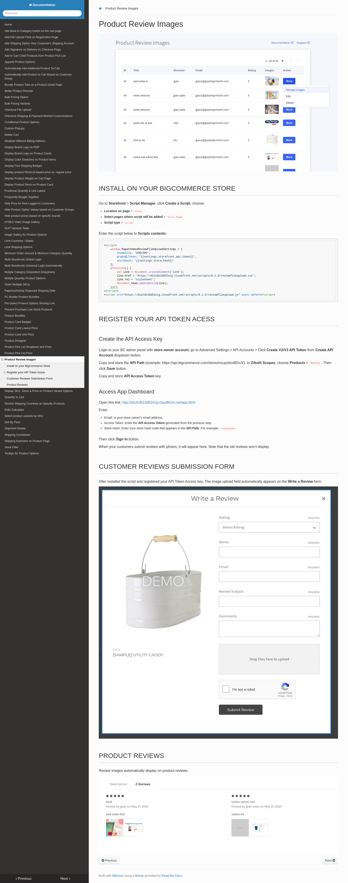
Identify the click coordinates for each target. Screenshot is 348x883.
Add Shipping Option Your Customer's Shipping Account (39, 43)
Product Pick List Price (18, 353)
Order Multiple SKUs (17, 284)
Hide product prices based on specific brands (32, 215)
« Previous (24, 878)
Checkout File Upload (17, 109)
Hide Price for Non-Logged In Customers (29, 203)
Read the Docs (172, 875)
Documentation (43, 5)
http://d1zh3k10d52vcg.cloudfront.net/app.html (158, 402)
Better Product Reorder (18, 91)
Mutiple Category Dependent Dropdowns (29, 272)
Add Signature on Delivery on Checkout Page (32, 49)
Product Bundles (14, 315)
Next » (65, 878)
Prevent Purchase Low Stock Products (28, 309)
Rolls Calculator (14, 409)
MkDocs (117, 875)
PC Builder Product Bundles (21, 296)
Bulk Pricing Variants (17, 103)
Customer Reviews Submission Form (30, 378)
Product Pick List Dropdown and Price (27, 347)
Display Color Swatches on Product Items (30, 159)
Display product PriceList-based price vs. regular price (37, 172)
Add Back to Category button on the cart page (32, 31)
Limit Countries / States (18, 240)
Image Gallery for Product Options (25, 234)
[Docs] (100, 8)
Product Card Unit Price (19, 334)
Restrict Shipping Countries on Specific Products (34, 403)
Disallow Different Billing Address (24, 141)
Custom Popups (14, 128)
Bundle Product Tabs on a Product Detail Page (33, 84)
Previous (109, 860)
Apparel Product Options (19, 62)
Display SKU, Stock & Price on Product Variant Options (38, 391)
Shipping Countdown (17, 434)
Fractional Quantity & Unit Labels (24, 190)
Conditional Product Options (21, 122)
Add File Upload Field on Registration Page (31, 37)
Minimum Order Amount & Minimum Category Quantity (38, 253)
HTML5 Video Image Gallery (22, 222)
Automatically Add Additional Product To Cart (32, 68)
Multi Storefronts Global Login (22, 259)
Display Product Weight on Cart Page (27, 178)
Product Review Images (18, 360)
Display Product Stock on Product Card (28, 184)
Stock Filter (11, 447)
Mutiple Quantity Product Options (24, 278)
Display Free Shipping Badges (23, 165)
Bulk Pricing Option (16, 97)
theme (139, 875)
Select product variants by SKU (23, 416)
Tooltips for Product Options (21, 453)
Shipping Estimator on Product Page (26, 441)
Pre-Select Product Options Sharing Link (29, 303)
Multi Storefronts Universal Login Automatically (33, 265)
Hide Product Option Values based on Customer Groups (39, 209)
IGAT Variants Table (16, 228)
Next (330, 860)
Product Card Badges (17, 321)
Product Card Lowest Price (21, 328)
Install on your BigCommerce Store (28, 366)
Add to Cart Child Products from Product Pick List (34, 55)
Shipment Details (15, 428)
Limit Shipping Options (18, 247)
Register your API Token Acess (24, 372)
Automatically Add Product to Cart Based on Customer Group (38, 76)
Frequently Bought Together (21, 197)
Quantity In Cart (14, 397)
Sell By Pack (12, 422)
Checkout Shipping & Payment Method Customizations (38, 116)
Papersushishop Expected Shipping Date (29, 290)
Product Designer (15, 340)
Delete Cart (11, 134)
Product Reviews (17, 384)
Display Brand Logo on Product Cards (27, 153)
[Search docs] (42, 13)
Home (8, 24)
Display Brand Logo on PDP (21, 147)
